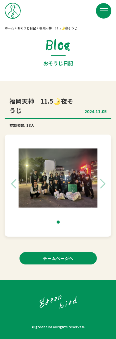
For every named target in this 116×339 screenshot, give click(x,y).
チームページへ (58, 258)
